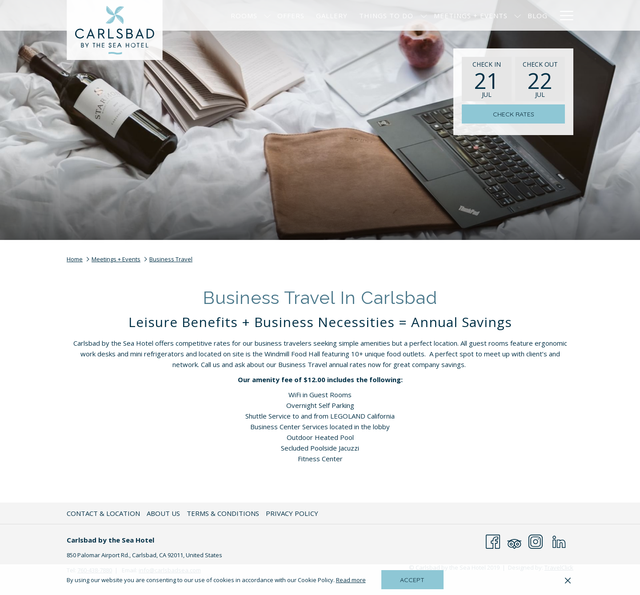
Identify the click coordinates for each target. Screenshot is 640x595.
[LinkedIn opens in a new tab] (559, 540)
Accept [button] (412, 580)
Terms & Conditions (223, 513)
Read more (351, 580)
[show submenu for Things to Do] (424, 15)
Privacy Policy (292, 513)
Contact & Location (103, 513)
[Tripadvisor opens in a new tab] (514, 540)
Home (75, 259)
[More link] (563, 15)
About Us (163, 513)
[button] (487, 79)
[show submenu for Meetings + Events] (517, 15)
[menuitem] (244, 15)
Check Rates (513, 114)
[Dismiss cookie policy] (567, 580)
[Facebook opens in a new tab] (493, 540)
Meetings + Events (116, 259)
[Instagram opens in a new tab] (535, 540)
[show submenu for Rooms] (267, 15)
